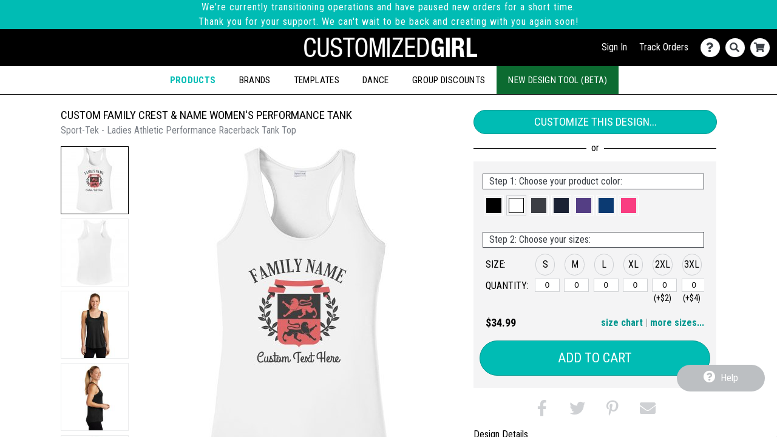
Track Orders (663, 47)
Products (193, 80)
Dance (375, 80)
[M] (576, 285)
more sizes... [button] (677, 322)
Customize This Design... (595, 122)
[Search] (737, 47)
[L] (606, 285)
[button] (94, 180)
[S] (547, 285)
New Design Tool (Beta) (557, 80)
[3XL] (694, 285)
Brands (255, 80)
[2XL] (664, 285)
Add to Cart (595, 357)
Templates (316, 80)
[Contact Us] (713, 47)
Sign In (614, 47)
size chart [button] (622, 322)
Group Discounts (448, 80)
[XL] (635, 285)
